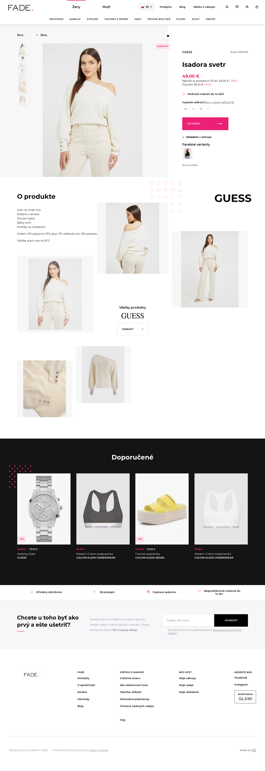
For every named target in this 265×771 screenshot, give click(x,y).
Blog (182, 7)
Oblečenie (56, 19)
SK (145, 7)
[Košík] (256, 7)
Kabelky (75, 19)
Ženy (76, 7)
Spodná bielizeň (159, 19)
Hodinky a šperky (116, 19)
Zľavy (196, 19)
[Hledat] (227, 7)
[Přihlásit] (247, 7)
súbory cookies (99, 750)
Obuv (138, 19)
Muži (106, 7)
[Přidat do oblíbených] (168, 36)
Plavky (181, 19)
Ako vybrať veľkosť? (219, 102)
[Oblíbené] (237, 7)
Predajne (166, 7)
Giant (254, 750)
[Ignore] (205, 635)
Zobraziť (127, 329)
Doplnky (93, 19)
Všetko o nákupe (204, 7)
